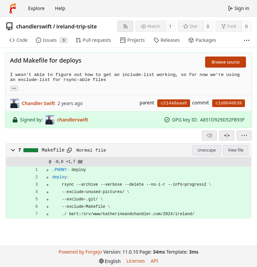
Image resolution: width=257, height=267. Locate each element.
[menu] (244, 135)
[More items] (247, 40)
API (154, 261)
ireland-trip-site (76, 26)
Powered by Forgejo (80, 252)
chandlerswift (34, 26)
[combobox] (209, 135)
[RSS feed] (125, 26)
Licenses (135, 261)
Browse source (225, 62)
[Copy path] (69, 150)
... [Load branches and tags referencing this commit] (14, 88)
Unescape (206, 150)
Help (60, 8)
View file (235, 150)
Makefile (53, 150)
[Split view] (226, 135)
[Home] (12, 8)
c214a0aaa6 (174, 103)
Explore (36, 8)
